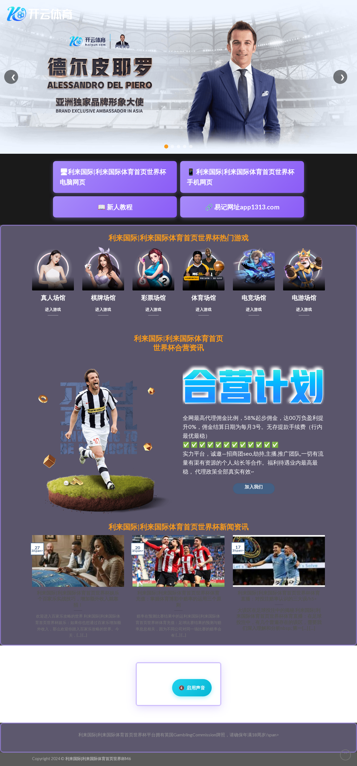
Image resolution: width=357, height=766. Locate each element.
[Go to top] (345, 755)
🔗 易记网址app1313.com (242, 207)
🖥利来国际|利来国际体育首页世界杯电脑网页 (113, 177)
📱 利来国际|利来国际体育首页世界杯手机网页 (240, 177)
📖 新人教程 (115, 207)
